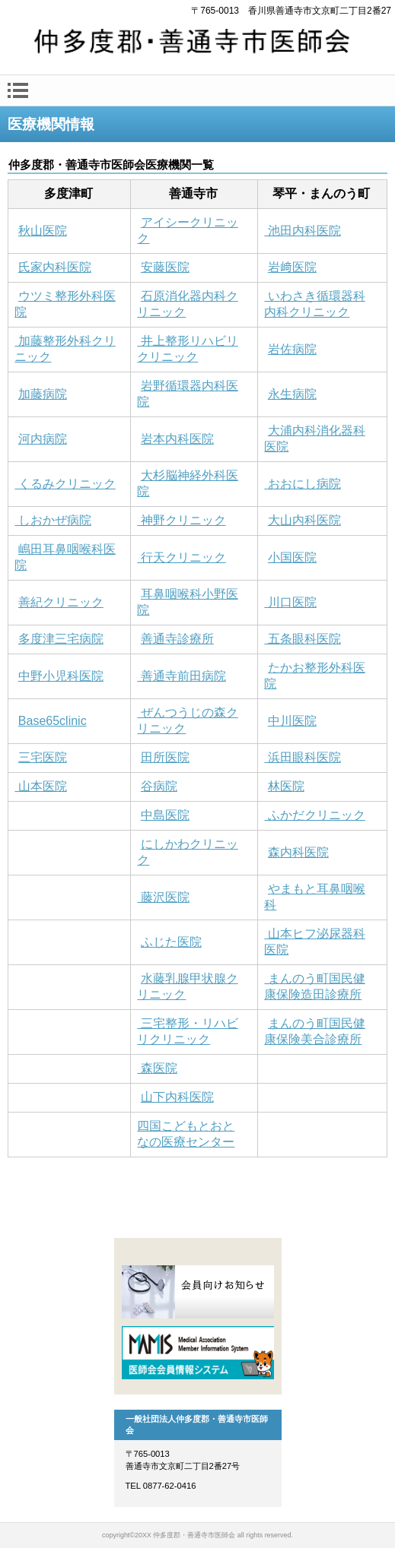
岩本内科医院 (177, 438)
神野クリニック (181, 520)
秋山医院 (42, 230)
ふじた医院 (171, 941)
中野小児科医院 (61, 676)
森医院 (157, 1068)
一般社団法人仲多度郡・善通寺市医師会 (197, 44)
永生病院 (292, 394)
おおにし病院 (302, 483)
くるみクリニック (64, 483)
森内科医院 (298, 852)
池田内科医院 (302, 230)
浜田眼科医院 (302, 757)
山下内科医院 (177, 1097)
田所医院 (165, 757)
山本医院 (40, 786)
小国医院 (292, 557)
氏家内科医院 (54, 267)
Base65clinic (52, 720)
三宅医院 (42, 757)
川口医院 (290, 602)
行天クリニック (181, 557)
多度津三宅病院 (61, 638)
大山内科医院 (304, 520)
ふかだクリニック (314, 815)
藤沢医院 (163, 897)
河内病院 (42, 438)
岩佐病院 (292, 349)
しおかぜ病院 (52, 520)
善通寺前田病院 (181, 676)
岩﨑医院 (292, 267)
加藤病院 (42, 394)
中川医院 (292, 720)
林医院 (286, 786)
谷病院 (159, 786)
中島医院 (165, 815)
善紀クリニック (61, 602)
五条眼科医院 (302, 638)
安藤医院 (165, 267)
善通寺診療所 (177, 638)
